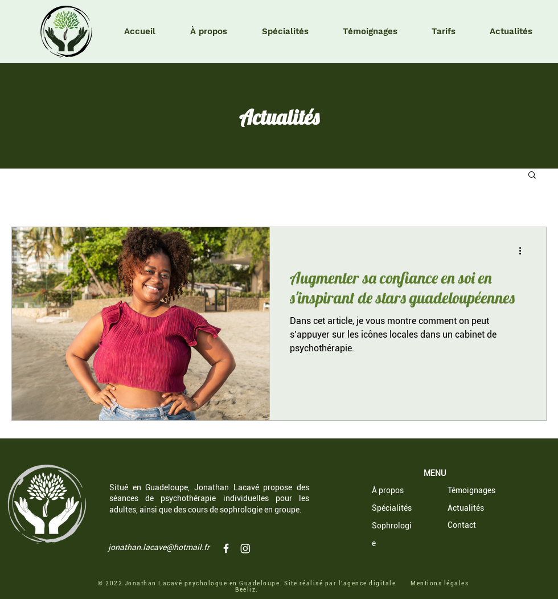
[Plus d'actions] (524, 250)
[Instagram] (245, 548)
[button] (532, 176)
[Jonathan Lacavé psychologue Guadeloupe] (226, 548)
